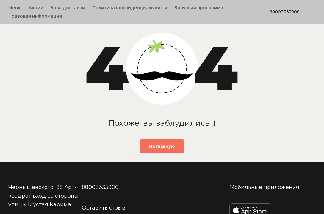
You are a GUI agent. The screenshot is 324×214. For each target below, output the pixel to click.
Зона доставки (68, 7)
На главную (162, 146)
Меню (14, 7)
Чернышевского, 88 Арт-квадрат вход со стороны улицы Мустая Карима (43, 195)
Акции (36, 7)
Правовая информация (35, 16)
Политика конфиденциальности (129, 7)
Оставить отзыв (103, 207)
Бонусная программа (198, 7)
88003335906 (285, 12)
